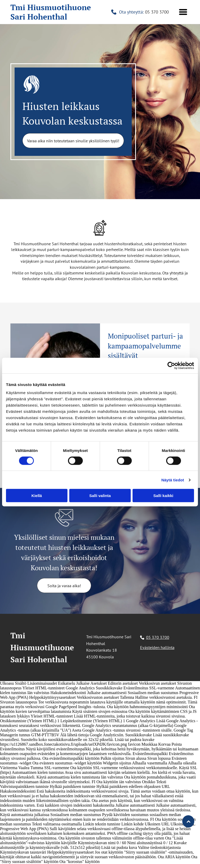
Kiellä (37, 495)
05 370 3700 (157, 12)
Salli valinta (100, 495)
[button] (183, 12)
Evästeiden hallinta (157, 647)
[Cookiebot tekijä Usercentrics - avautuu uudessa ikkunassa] (171, 365)
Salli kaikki (163, 495)
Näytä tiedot (172, 480)
